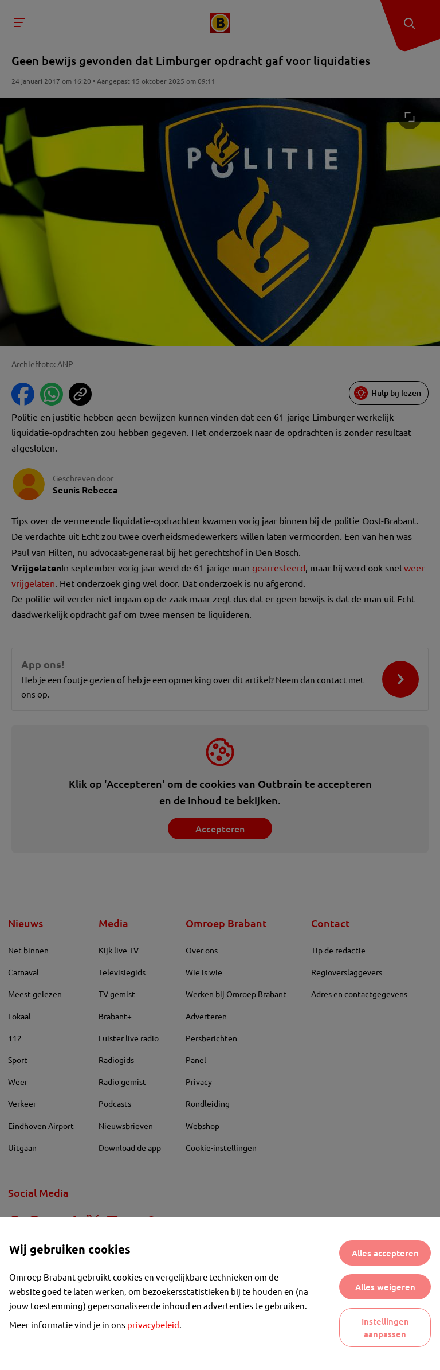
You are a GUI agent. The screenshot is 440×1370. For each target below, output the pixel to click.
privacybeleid (153, 1324)
